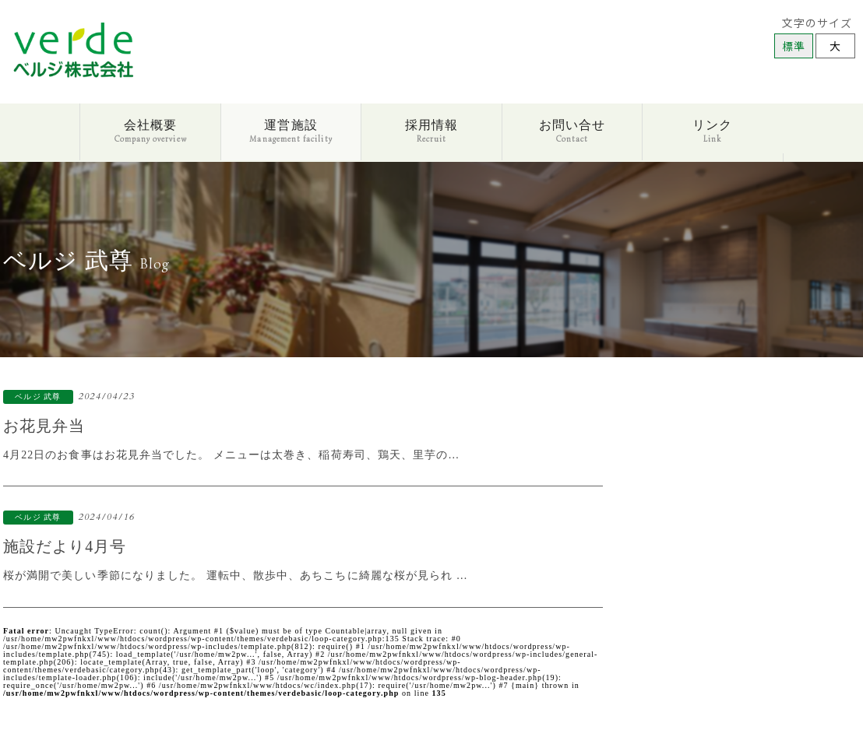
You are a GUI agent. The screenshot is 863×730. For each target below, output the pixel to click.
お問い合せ (572, 131)
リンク (712, 131)
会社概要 (150, 131)
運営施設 (290, 131)
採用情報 (431, 131)
